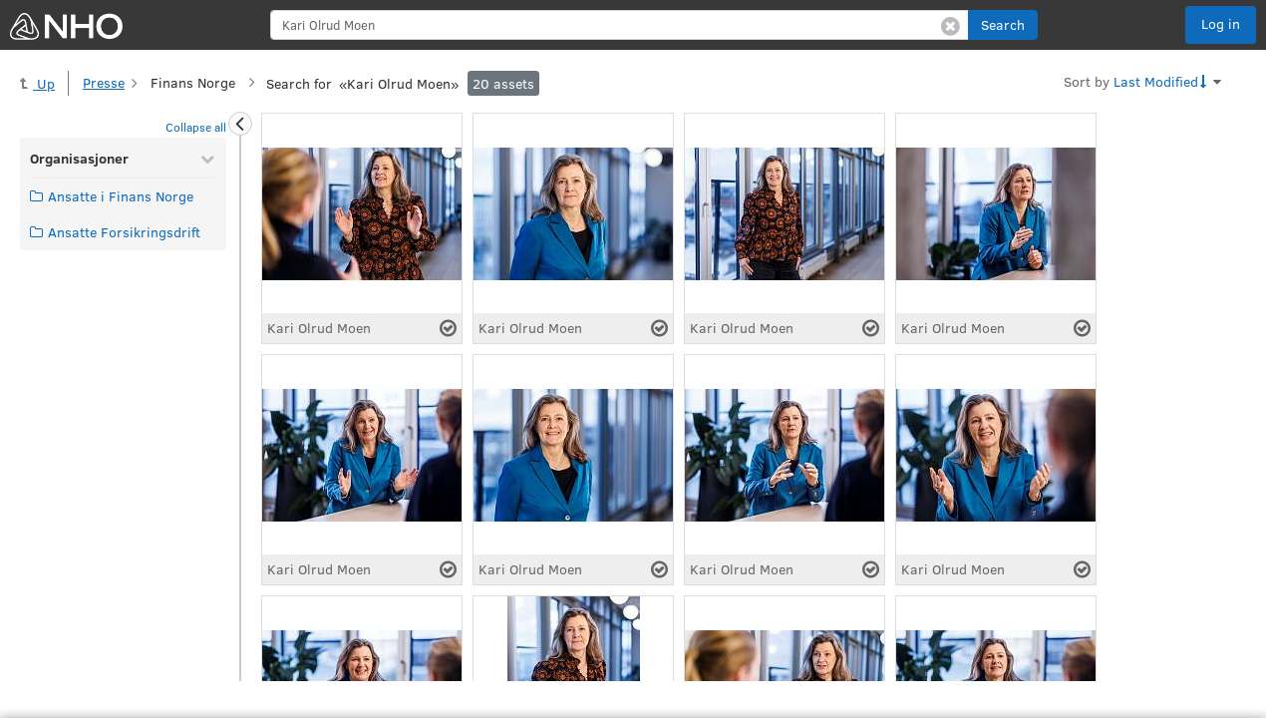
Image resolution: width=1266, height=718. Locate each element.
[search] (619, 25)
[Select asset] (448, 328)
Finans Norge (193, 82)
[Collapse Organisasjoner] (207, 159)
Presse (104, 82)
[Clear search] (950, 25)
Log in (1220, 23)
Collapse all (195, 127)
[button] (1003, 25)
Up (37, 83)
